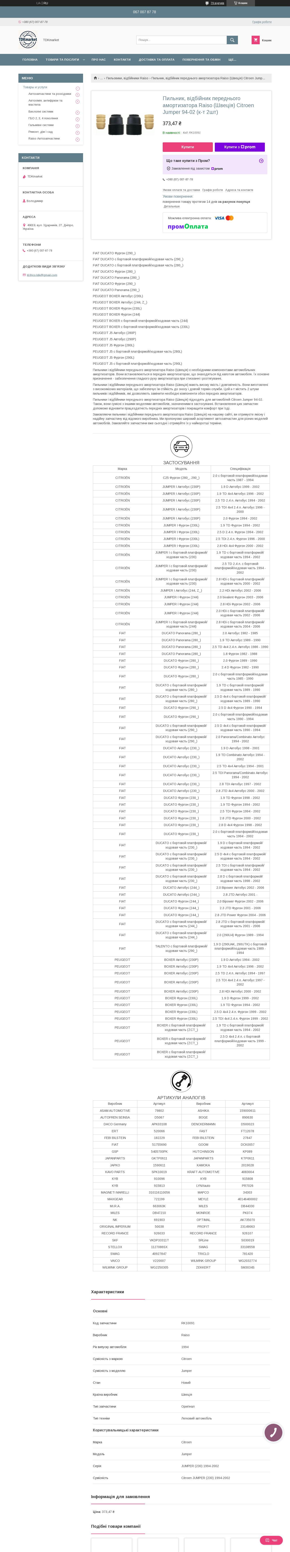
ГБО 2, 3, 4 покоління (43, 118)
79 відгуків (217, 3)
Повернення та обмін (201, 59)
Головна (29, 59)
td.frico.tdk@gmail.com (42, 274)
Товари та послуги (62, 59)
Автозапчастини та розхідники (50, 93)
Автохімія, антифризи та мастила (45, 102)
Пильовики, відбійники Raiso (127, 78)
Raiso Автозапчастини (44, 138)
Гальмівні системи (41, 125)
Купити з (239, 147)
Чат (271, 1540)
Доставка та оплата (156, 59)
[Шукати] (232, 40)
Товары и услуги (35, 87)
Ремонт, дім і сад (41, 131)
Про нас (99, 59)
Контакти (122, 59)
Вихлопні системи (41, 111)
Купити (188, 147)
